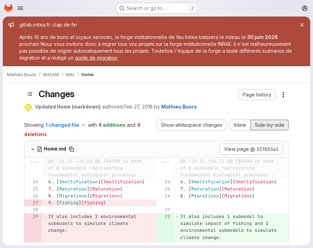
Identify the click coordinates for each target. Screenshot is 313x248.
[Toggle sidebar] (29, 94)
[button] (257, 94)
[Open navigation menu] (20, 8)
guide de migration (96, 58)
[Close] (302, 25)
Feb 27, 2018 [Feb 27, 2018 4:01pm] (138, 107)
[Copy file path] (71, 149)
